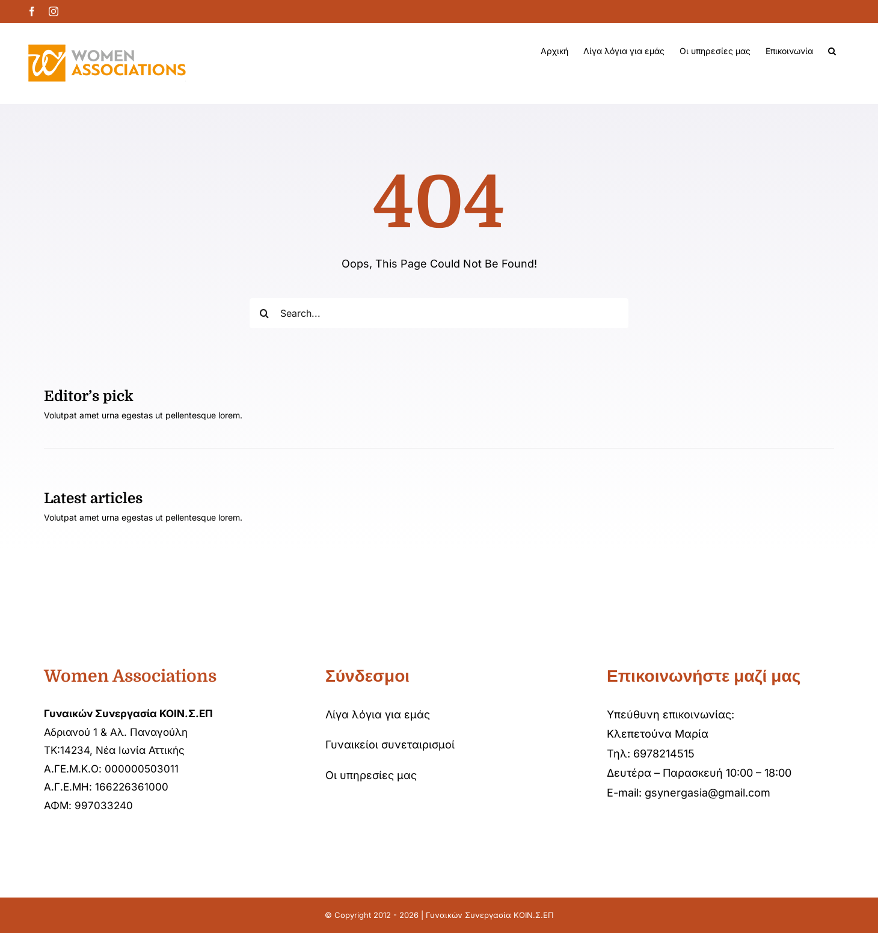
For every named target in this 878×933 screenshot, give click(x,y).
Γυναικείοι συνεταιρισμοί (390, 744)
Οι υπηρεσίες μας (371, 775)
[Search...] (439, 313)
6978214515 (664, 753)
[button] (832, 51)
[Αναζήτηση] (265, 313)
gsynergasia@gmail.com (707, 792)
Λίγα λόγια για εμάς (377, 714)
